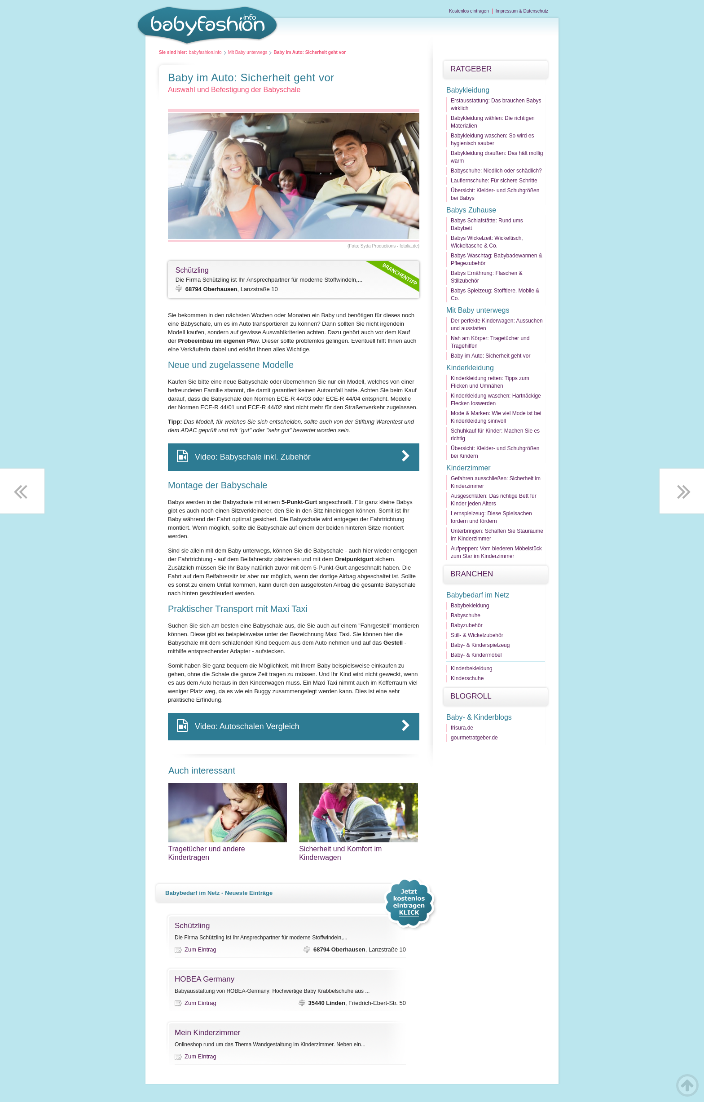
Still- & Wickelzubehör (477, 635)
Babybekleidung (470, 605)
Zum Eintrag (200, 949)
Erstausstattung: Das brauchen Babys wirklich (496, 104)
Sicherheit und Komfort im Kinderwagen (358, 853)
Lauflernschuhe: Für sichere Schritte (494, 180)
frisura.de (462, 728)
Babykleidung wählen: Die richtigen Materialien (493, 122)
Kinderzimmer (468, 468)
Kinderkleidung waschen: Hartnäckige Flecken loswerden (496, 400)
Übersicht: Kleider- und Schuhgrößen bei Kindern (495, 452)
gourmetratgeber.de (474, 738)
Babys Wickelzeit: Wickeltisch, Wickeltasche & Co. (487, 242)
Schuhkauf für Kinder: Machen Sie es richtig (495, 435)
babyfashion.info (205, 52)
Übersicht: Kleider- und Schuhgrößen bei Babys (495, 194)
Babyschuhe (465, 615)
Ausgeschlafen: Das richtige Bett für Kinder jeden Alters (494, 500)
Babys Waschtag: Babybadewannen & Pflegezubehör (496, 259)
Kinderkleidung (470, 368)
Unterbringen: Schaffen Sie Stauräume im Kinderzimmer (497, 535)
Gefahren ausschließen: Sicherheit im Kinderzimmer (496, 482)
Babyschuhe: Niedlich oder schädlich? (496, 171)
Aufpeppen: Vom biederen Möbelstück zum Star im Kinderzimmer (496, 552)
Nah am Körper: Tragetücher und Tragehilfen (490, 342)
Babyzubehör (467, 625)
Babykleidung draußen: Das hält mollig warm (497, 157)
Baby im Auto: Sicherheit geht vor (490, 356)
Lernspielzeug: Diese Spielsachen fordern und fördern (491, 517)
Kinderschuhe (467, 678)
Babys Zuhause (471, 210)
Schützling (192, 270)
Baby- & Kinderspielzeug (480, 645)
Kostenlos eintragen (468, 11)
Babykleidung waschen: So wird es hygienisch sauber (492, 139)
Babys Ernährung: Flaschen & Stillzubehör (486, 277)
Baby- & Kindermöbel (476, 655)
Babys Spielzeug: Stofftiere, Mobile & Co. (495, 294)
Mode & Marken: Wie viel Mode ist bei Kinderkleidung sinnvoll (496, 417)
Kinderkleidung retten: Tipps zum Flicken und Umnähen (490, 382)
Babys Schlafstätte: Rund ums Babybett (487, 224)
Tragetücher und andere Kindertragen (227, 853)
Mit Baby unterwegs (248, 52)
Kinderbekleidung (472, 668)
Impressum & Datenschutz (522, 11)
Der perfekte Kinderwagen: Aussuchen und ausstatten (497, 325)
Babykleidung (467, 90)
